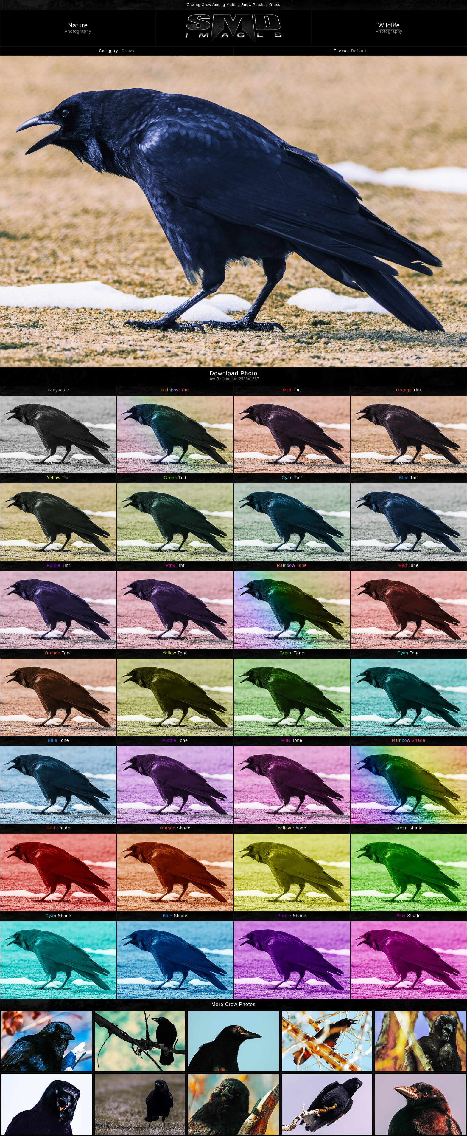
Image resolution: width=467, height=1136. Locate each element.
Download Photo (233, 376)
